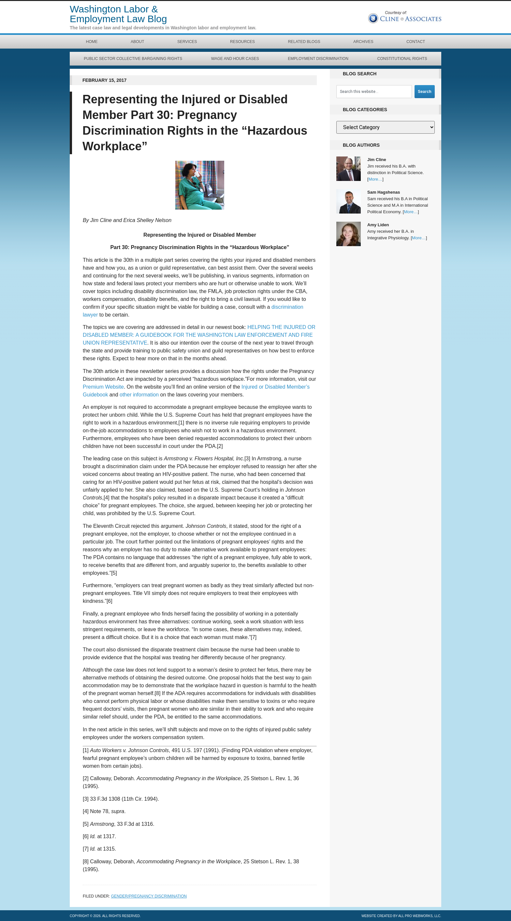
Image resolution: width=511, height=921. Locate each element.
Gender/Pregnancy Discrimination (149, 896)
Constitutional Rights (402, 58)
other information (139, 394)
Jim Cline (376, 159)
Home (92, 41)
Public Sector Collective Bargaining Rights (133, 58)
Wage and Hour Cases (235, 58)
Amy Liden (378, 224)
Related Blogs (304, 41)
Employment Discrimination (318, 58)
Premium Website (103, 387)
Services (187, 41)
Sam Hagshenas (383, 192)
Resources (242, 41)
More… (376, 179)
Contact (415, 41)
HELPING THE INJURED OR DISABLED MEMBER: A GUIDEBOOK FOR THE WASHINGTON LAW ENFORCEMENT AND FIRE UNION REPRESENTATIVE (199, 335)
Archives (363, 41)
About (137, 41)
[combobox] (374, 91)
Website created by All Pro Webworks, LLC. (401, 916)
